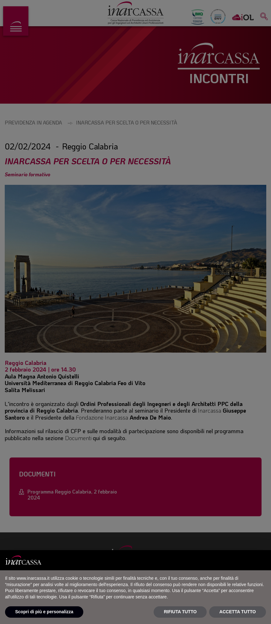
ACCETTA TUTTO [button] (237, 611)
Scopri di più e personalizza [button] (44, 611)
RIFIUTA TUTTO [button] (180, 611)
